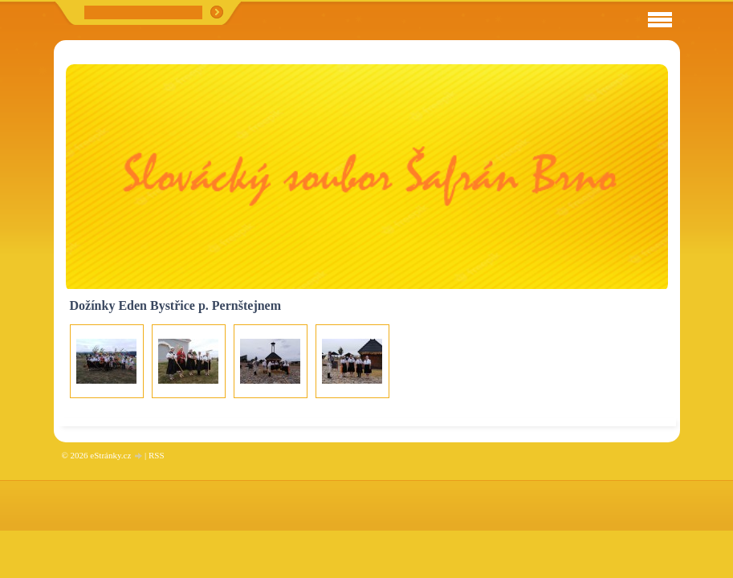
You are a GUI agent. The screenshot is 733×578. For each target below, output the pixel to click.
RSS (157, 455)
